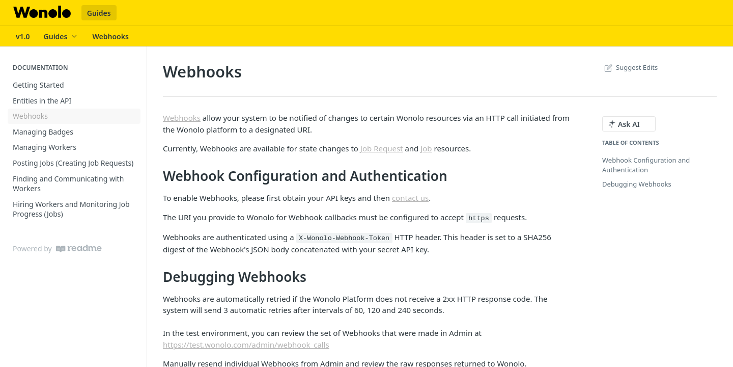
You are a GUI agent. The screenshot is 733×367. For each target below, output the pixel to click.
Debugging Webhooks (636, 184)
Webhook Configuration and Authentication (646, 165)
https (478, 218)
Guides (99, 13)
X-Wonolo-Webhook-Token (344, 238)
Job (426, 148)
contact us (410, 198)
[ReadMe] (79, 248)
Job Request (381, 148)
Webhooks (182, 118)
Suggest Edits (630, 67)
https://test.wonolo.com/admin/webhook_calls (246, 344)
